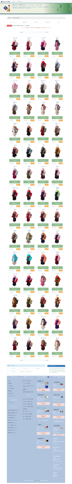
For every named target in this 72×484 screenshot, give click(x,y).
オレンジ (53, 369)
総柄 (59, 370)
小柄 (54, 372)
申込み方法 (36, 22)
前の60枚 (21, 32)
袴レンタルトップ (13, 22)
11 (43, 32)
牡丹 (55, 371)
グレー (57, 371)
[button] (14, 369)
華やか (63, 370)
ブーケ (50, 372)
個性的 (52, 372)
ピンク (50, 368)
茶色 (64, 371)
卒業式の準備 (47, 22)
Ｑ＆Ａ (58, 22)
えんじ (61, 369)
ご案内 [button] (13, 1)
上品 (52, 370)
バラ (50, 370)
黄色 (54, 370)
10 (41, 32)
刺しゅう (60, 371)
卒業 (55, 370)
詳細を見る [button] (11, 56)
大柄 (62, 371)
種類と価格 (25, 22)
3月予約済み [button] (9, 25)
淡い (57, 372)
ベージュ (52, 371)
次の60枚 (46, 32)
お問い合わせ (19, 1)
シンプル (58, 369)
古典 (61, 368)
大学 (57, 370)
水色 (58, 368)
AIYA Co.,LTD (37, 480)
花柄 (50, 369)
